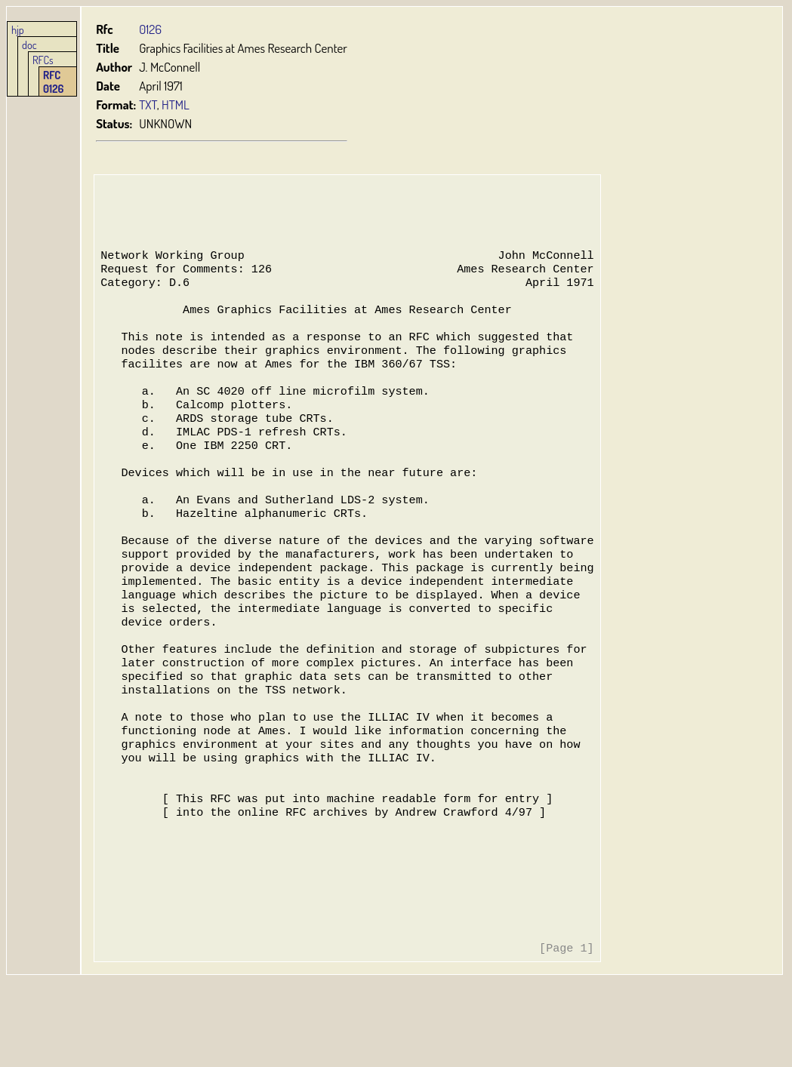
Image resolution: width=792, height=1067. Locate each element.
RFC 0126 (53, 81)
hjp (17, 29)
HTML (176, 104)
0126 (151, 29)
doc (29, 44)
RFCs (43, 59)
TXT (149, 104)
